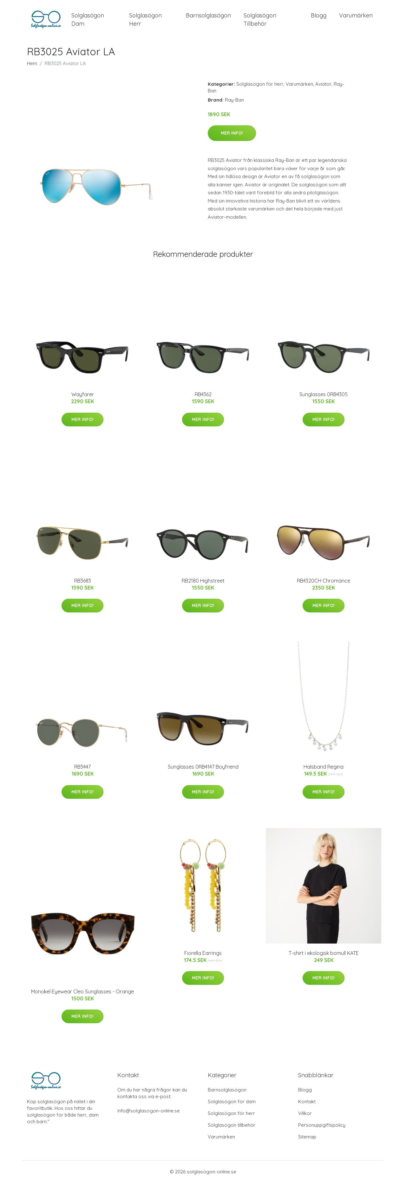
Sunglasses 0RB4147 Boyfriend (203, 772)
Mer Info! (232, 139)
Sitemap (307, 1142)
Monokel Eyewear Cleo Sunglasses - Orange (82, 997)
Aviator (323, 89)
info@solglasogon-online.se (148, 1116)
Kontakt (307, 1107)
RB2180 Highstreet (203, 586)
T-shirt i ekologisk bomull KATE (324, 958)
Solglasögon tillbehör (231, 1130)
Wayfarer (82, 400)
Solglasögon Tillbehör (260, 22)
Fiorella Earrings (203, 958)
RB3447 (82, 772)
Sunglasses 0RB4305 (323, 400)
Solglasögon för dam (232, 1107)
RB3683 (82, 586)
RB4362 (203, 400)
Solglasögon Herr (145, 22)
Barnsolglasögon (208, 18)
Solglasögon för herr (260, 89)
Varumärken (356, 18)
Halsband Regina (324, 772)
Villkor (305, 1119)
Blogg (318, 18)
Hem (32, 69)
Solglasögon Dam (87, 22)
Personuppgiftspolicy (321, 1130)
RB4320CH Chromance (323, 586)
